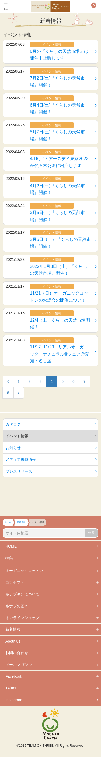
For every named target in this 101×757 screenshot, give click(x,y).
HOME (51, 546)
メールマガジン (51, 665)
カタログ (51, 424)
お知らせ (51, 448)
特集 (9, 558)
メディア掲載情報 (51, 459)
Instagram (51, 700)
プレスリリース (51, 471)
